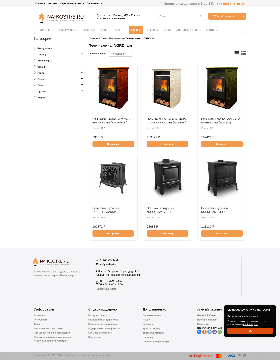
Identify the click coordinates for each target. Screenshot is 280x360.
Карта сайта (95, 337)
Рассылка (203, 324)
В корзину (113, 144)
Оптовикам (40, 319)
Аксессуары (67, 29)
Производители (152, 315)
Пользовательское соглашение (52, 332)
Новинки (148, 337)
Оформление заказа (72, 3)
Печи (136, 29)
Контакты (212, 29)
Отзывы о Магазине (100, 332)
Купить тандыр (151, 328)
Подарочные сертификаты (104, 328)
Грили (105, 29)
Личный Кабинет (207, 315)
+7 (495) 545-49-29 (231, 4)
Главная (40, 3)
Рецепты (148, 324)
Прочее (152, 29)
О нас (37, 324)
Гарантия (39, 315)
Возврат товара (97, 315)
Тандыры (45, 29)
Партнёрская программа (102, 324)
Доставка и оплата (188, 29)
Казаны (88, 29)
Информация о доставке (48, 328)
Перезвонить (94, 3)
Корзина (52, 3)
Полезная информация (156, 341)
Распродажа (43, 48)
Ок (250, 330)
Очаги (120, 29)
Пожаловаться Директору (103, 319)
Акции (167, 29)
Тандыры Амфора (153, 332)
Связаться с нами (106, 288)
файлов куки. (250, 324)
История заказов (207, 319)
